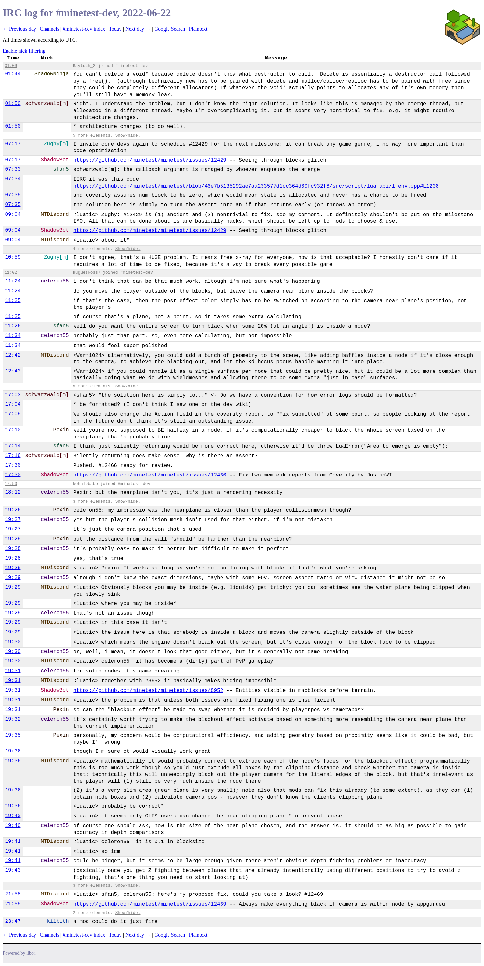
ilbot (31, 953)
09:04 (12, 214)
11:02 (11, 272)
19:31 (12, 671)
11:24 (12, 281)
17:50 (11, 483)
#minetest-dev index (84, 29)
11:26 (12, 326)
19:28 (12, 539)
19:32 (12, 719)
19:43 (12, 870)
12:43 (12, 371)
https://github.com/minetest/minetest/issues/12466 (149, 475)
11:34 (12, 336)
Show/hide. (128, 135)
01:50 (12, 104)
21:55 (12, 894)
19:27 (12, 520)
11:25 (12, 301)
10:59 (12, 257)
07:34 (12, 179)
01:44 (12, 74)
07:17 (12, 144)
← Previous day (19, 29)
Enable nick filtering (24, 51)
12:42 (12, 355)
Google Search (170, 29)
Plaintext (198, 29)
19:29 (12, 578)
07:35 (12, 195)
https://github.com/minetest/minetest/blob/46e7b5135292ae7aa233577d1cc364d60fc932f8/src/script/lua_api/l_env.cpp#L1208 (255, 186)
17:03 (12, 395)
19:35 (12, 735)
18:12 (12, 492)
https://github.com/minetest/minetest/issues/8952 (148, 691)
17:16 (12, 456)
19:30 (12, 642)
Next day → (138, 29)
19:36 (12, 751)
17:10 (12, 430)
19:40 (12, 816)
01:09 (11, 65)
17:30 (12, 465)
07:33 (12, 169)
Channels (49, 29)
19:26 (12, 510)
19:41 (12, 841)
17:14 (12, 446)
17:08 (12, 414)
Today (115, 29)
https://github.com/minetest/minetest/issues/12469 (149, 904)
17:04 (12, 404)
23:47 (12, 921)
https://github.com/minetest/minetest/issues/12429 (149, 160)
